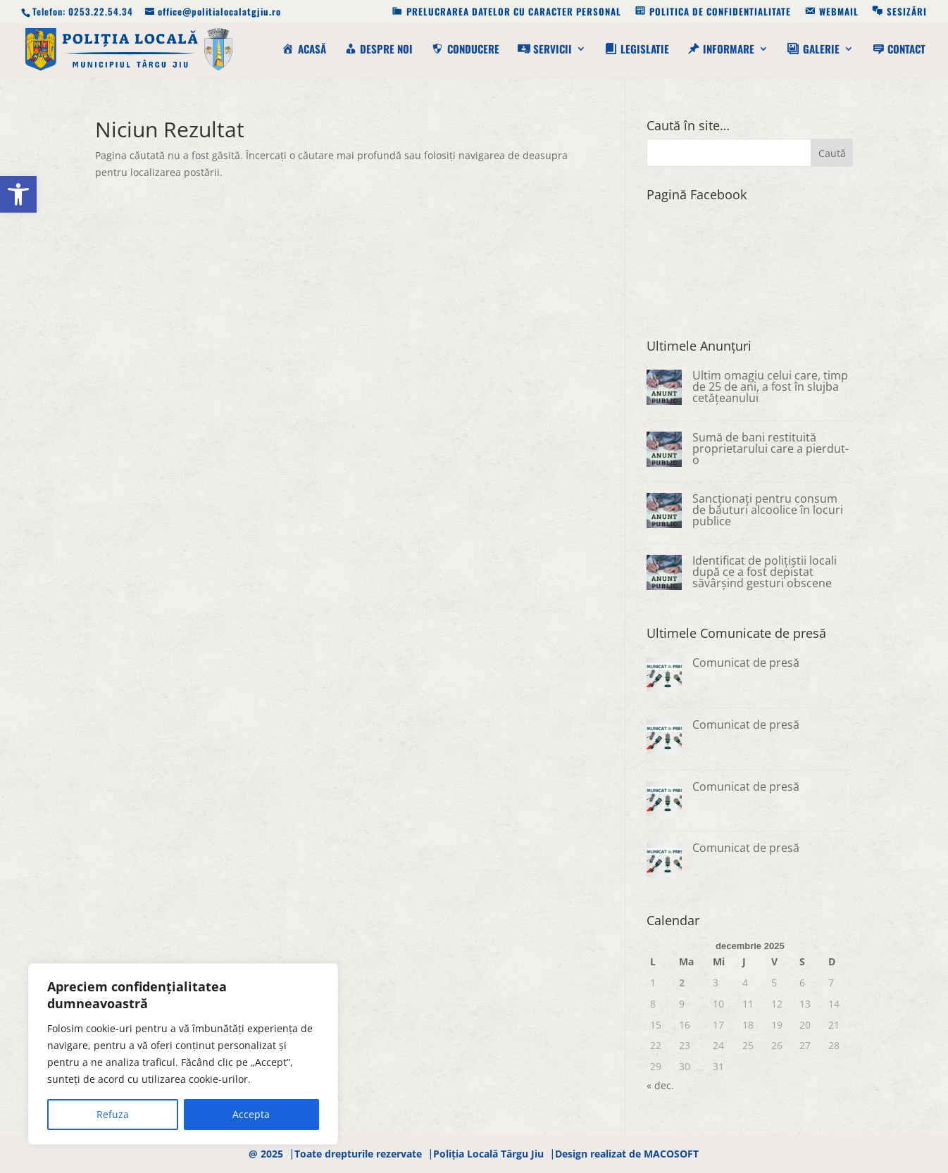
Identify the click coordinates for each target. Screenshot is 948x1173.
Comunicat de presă (745, 662)
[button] (18, 194)
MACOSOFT (671, 1153)
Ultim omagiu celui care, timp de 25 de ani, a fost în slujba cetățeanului (770, 387)
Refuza (112, 1114)
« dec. (660, 1085)
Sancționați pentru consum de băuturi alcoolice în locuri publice (767, 510)
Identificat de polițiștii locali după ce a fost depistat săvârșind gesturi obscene (764, 572)
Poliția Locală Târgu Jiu (488, 1153)
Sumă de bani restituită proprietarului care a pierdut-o (770, 448)
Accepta (251, 1114)
